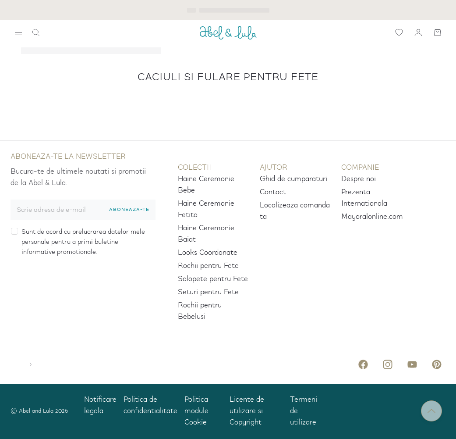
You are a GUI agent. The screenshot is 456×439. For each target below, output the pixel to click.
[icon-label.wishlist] (399, 32)
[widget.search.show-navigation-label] (18, 32)
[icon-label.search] (36, 32)
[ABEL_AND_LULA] (228, 32)
